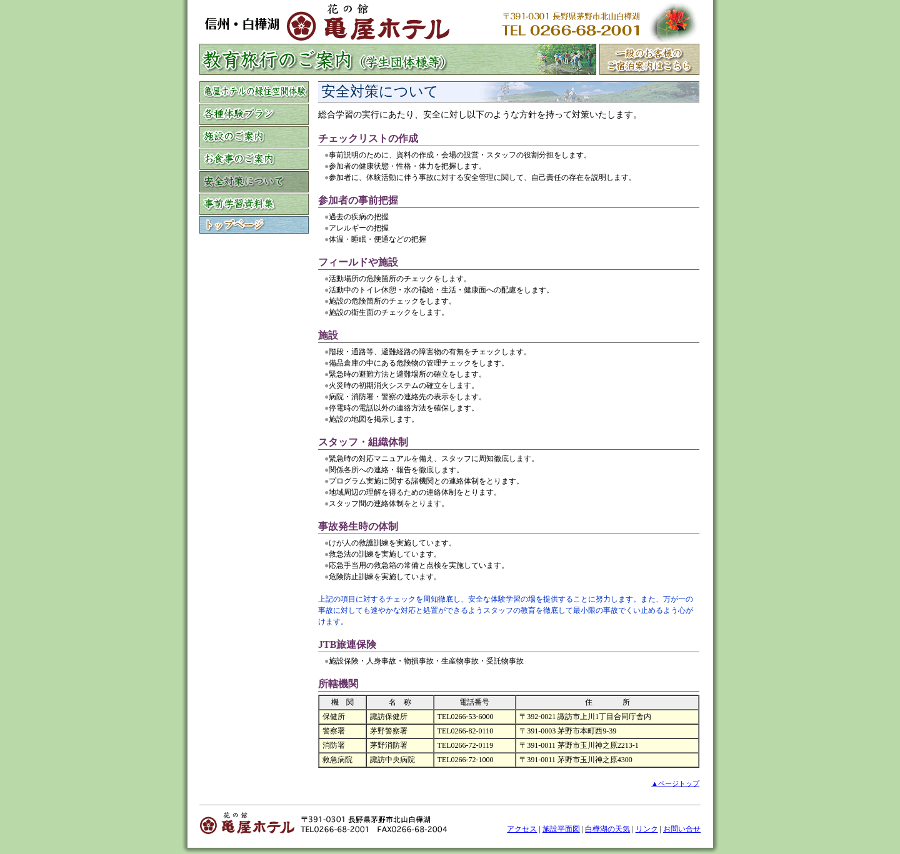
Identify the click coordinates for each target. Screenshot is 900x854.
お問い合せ (682, 829)
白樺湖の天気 (607, 829)
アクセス (522, 829)
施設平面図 (561, 829)
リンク (647, 829)
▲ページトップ (675, 783)
